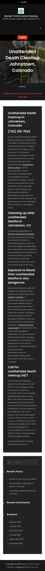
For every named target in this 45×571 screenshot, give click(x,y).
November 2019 (16, 543)
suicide (11, 297)
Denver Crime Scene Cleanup (21, 16)
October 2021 (15, 535)
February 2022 (15, 522)
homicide (19, 297)
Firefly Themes (32, 567)
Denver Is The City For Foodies (22, 479)
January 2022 (15, 526)
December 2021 (16, 530)
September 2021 (16, 539)
